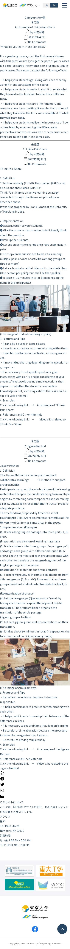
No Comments (37, 42)
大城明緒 (39, 32)
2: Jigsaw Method (35, 446)
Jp (47, 5)
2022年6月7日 (37, 37)
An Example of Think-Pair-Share (35, 27)
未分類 (35, 22)
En (54, 5)
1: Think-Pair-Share (35, 149)
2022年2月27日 (37, 159)
